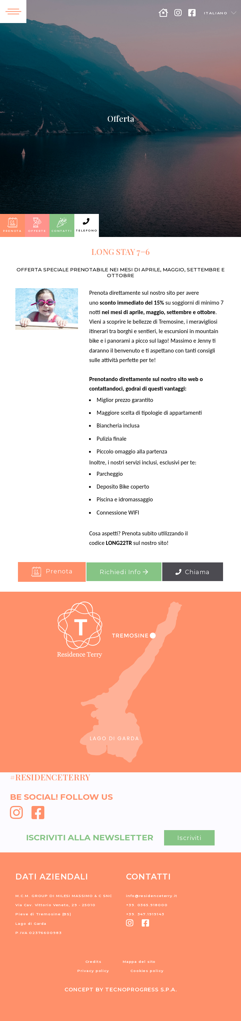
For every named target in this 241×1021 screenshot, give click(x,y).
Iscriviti (189, 837)
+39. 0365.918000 (146, 905)
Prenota (52, 572)
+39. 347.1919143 (145, 914)
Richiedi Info (124, 572)
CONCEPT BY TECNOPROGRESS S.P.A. (120, 989)
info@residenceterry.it (151, 895)
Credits (93, 961)
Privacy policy (93, 970)
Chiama (192, 572)
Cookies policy (147, 970)
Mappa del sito (139, 961)
